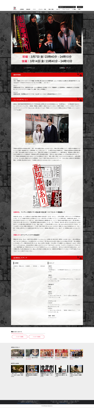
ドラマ (34, 9)
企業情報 (22, 9)
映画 (79, 9)
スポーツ (58, 9)
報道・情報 (51, 9)
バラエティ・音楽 (42, 9)
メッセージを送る (36, 337)
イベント (61, 12)
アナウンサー (14, 12)
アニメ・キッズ (66, 9)
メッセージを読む (20, 337)
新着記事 (28, 9)
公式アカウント (54, 12)
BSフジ (80, 12)
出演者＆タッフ (65, 68)
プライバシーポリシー (63, 403)
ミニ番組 (74, 9)
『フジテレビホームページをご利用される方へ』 (25, 403)
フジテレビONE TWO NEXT (71, 12)
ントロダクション (29, 68)
